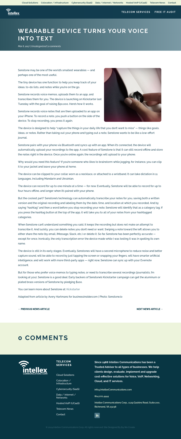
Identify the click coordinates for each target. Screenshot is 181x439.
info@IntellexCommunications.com (113, 389)
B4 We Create (128, 427)
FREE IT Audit (165, 12)
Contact (172, 3)
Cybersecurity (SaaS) (82, 3)
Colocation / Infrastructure (55, 3)
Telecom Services (135, 12)
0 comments (54, 46)
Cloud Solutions (30, 3)
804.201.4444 (102, 396)
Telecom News (157, 3)
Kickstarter (73, 289)
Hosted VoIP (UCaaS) (136, 3)
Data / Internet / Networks (109, 3)
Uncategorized (38, 46)
